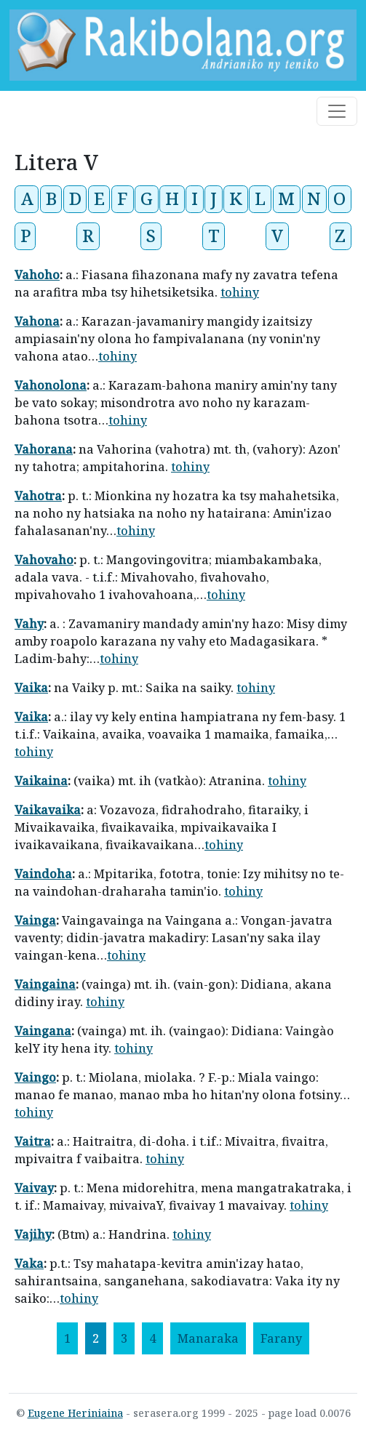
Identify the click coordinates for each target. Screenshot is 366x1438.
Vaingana (43, 1031)
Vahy (29, 624)
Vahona (37, 321)
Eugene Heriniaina (75, 1413)
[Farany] (281, 1338)
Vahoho (37, 275)
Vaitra (33, 1141)
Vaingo (35, 1077)
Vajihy (33, 1234)
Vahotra (38, 496)
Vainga (35, 920)
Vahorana (44, 449)
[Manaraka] (208, 1338)
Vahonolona (51, 385)
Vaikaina (41, 781)
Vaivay (34, 1188)
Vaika (31, 688)
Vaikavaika (48, 810)
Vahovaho (44, 560)
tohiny (239, 292)
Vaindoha (43, 874)
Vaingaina (45, 984)
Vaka (29, 1264)
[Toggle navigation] (337, 111)
